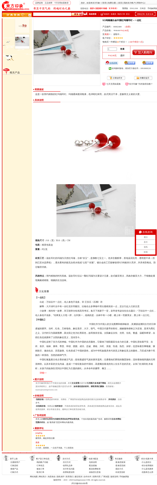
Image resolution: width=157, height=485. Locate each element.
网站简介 (42, 477)
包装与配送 (93, 459)
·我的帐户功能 (42, 462)
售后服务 (119, 459)
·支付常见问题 (68, 469)
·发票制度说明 (68, 472)
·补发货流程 (120, 472)
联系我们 (69, 477)
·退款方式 (119, 469)
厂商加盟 (105, 477)
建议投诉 (78, 477)
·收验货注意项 (95, 472)
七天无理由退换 (113, 84)
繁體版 (125, 8)
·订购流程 (14, 465)
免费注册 (112, 3)
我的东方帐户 (129, 3)
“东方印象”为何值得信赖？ (140, 84)
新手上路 (14, 459)
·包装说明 (93, 462)
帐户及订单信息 (42, 459)
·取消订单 (40, 472)
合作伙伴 (87, 477)
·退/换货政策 (120, 462)
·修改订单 (40, 469)
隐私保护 (60, 477)
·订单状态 (40, 465)
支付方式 (66, 459)
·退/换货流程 (120, 465)
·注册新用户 (15, 462)
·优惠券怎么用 (147, 472)
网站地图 (34, 477)
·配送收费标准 (95, 469)
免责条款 (52, 477)
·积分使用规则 (147, 465)
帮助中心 (141, 3)
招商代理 (96, 477)
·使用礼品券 (67, 465)
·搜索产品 (14, 469)
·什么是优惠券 (147, 469)
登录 (104, 3)
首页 (120, 3)
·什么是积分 (146, 462)
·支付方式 (66, 462)
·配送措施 (93, 465)
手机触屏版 (152, 8)
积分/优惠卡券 (147, 459)
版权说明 (114, 477)
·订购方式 (14, 472)
